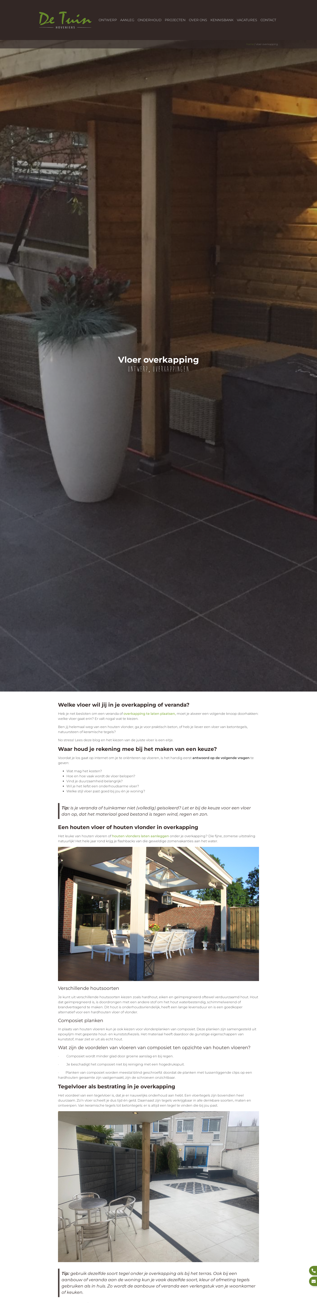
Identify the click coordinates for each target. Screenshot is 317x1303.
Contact (268, 20)
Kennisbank (221, 20)
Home (250, 44)
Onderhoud (149, 20)
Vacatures (247, 20)
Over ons (198, 20)
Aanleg (127, 20)
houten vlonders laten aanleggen (140, 836)
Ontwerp (108, 20)
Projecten (175, 20)
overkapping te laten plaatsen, (150, 714)
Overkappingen (171, 369)
